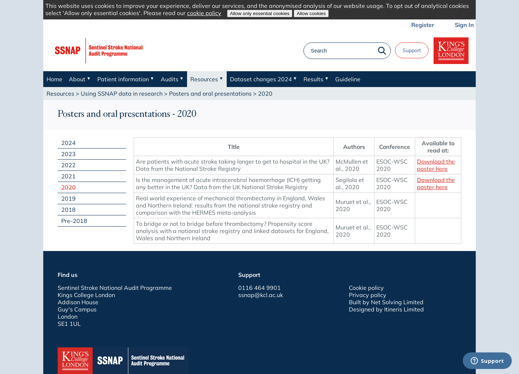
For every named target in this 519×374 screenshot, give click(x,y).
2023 (68, 154)
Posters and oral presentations (210, 93)
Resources (60, 93)
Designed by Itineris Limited (386, 309)
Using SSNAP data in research (122, 93)
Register (422, 24)
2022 (68, 165)
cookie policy (204, 13)
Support (412, 50)
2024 (68, 142)
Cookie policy (366, 287)
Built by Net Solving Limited (386, 302)
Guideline (347, 79)
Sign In (464, 24)
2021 (68, 176)
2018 (68, 209)
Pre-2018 (74, 220)
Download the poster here (436, 165)
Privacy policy (367, 294)
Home (54, 79)
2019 (68, 198)
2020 (68, 187)
